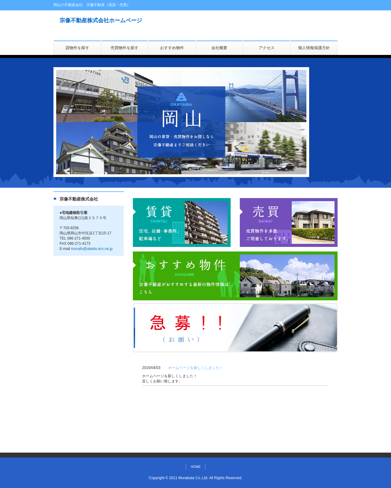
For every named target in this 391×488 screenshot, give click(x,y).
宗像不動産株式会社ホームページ (101, 20)
